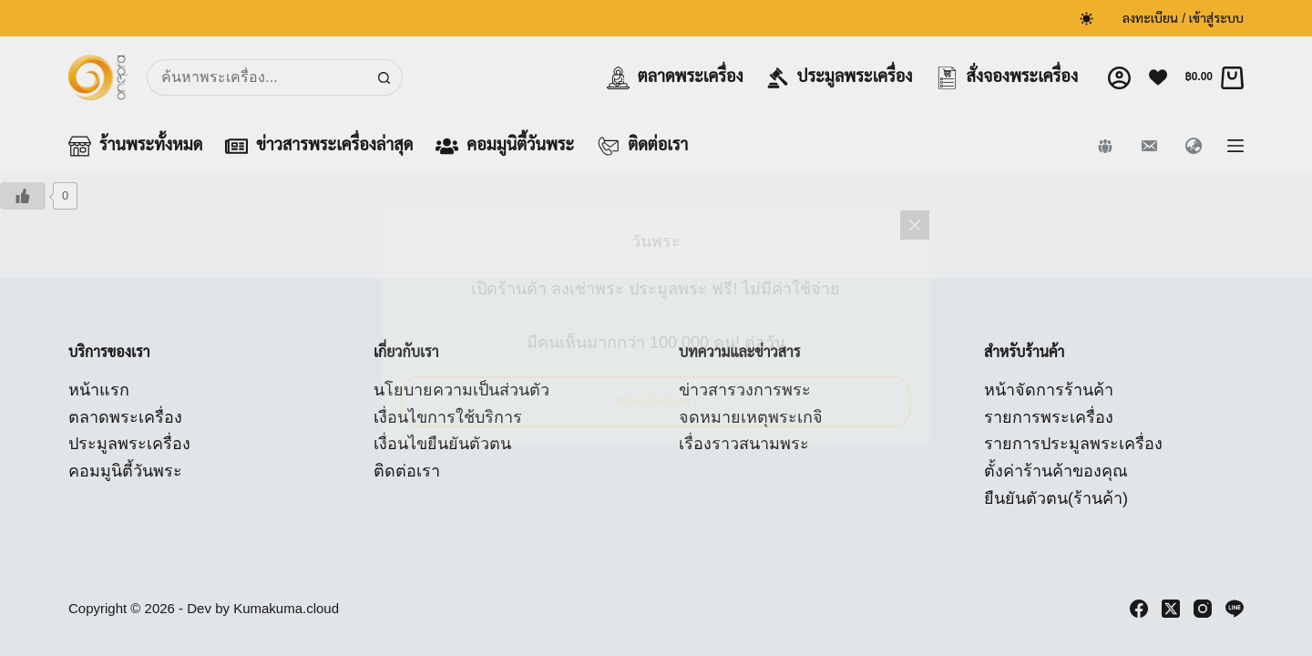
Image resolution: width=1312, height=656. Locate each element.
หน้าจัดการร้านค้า (1048, 390)
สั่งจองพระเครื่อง (1007, 78)
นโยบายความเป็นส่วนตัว (461, 390)
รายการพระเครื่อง (1048, 417)
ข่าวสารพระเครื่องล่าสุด (319, 146)
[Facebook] (1139, 609)
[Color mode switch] (1086, 19)
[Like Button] (23, 196)
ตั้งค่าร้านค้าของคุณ (1056, 471)
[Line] (1234, 609)
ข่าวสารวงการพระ (745, 390)
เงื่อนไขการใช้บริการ (448, 417)
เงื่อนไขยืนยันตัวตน (442, 444)
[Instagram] (1203, 609)
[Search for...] (256, 77)
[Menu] (1235, 146)
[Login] (1119, 78)
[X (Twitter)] (1171, 609)
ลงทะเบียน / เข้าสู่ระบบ (1183, 18)
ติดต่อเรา (642, 146)
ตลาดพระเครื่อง (675, 78)
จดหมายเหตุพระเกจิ (751, 417)
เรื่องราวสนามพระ (744, 444)
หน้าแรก (98, 390)
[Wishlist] (1158, 77)
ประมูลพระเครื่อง (839, 78)
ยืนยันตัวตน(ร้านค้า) (1056, 498)
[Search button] (384, 77)
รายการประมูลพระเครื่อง (1073, 444)
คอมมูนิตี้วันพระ (505, 146)
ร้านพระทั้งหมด (135, 146)
